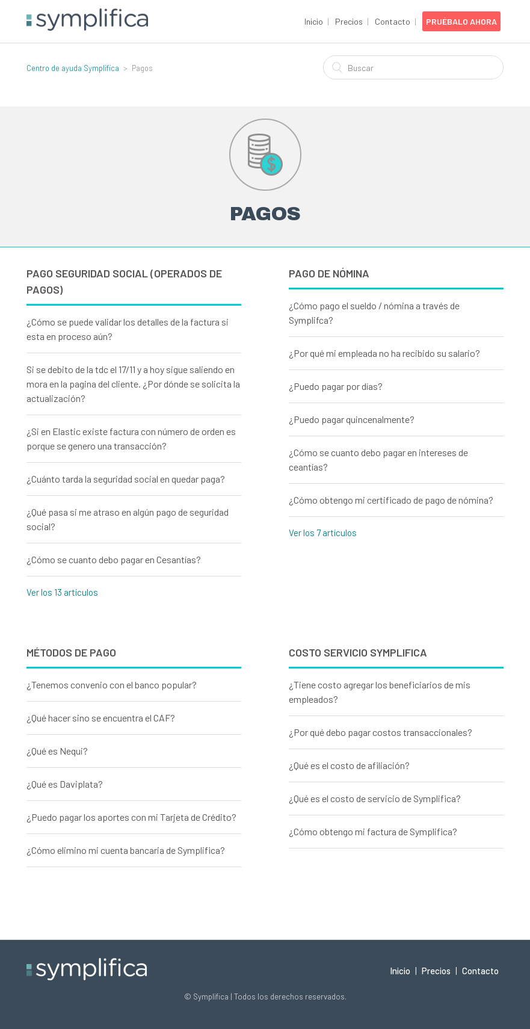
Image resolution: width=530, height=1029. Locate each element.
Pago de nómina (329, 273)
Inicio (313, 21)
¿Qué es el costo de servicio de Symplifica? (375, 798)
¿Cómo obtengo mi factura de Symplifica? (373, 831)
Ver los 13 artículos (62, 592)
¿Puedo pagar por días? (336, 386)
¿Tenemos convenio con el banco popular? (111, 684)
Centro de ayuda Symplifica (72, 68)
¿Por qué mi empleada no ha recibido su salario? (384, 353)
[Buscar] (413, 67)
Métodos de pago (71, 652)
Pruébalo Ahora (461, 21)
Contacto (392, 21)
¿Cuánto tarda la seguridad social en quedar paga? (125, 478)
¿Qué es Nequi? (57, 750)
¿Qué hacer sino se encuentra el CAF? (100, 717)
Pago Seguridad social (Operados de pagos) (124, 281)
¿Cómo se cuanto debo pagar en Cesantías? (113, 559)
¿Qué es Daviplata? (64, 784)
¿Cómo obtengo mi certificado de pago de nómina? (391, 499)
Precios (349, 21)
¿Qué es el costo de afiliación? (349, 765)
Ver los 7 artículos (323, 532)
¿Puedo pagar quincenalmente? (351, 419)
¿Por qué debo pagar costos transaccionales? (380, 732)
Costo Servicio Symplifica (358, 652)
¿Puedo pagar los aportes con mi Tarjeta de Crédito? (131, 817)
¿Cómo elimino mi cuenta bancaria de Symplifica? (125, 850)
